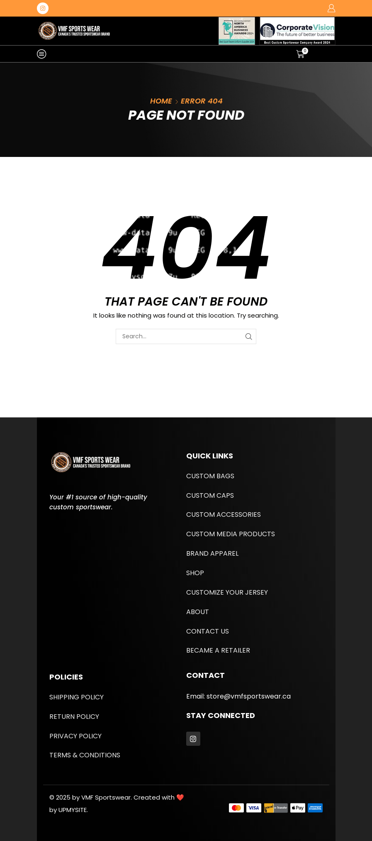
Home (161, 101)
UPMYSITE (72, 809)
